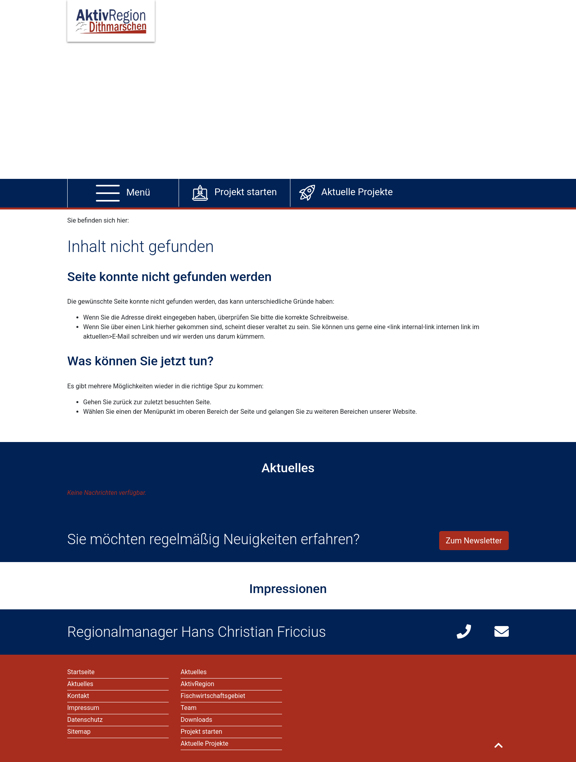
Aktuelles (194, 672)
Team (189, 708)
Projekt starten (201, 731)
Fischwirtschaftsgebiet (213, 696)
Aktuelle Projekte (204, 743)
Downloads (196, 719)
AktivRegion (197, 684)
